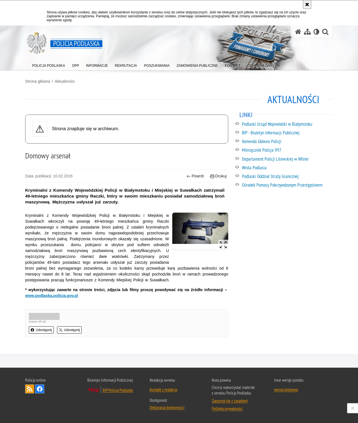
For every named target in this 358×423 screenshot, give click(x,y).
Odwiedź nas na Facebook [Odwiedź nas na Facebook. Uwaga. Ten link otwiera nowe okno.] (39, 388)
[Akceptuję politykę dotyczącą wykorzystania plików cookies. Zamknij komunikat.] (307, 4)
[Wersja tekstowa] (316, 31)
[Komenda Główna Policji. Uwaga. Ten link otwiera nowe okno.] (287, 141)
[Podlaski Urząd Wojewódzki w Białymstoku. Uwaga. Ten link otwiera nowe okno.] (287, 124)
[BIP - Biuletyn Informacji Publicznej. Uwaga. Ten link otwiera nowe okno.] (287, 133)
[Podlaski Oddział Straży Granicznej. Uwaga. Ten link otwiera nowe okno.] (287, 176)
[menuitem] (48, 64)
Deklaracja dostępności (167, 407)
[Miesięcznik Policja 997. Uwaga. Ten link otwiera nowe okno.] (287, 150)
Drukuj (218, 176)
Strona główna (37, 81)
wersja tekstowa (286, 389)
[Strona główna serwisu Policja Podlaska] (298, 31)
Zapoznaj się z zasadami (230, 400)
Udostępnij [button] (41, 330)
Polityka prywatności (227, 408)
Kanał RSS (29, 388)
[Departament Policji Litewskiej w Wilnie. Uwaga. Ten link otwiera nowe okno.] (287, 159)
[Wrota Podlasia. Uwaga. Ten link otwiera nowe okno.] (287, 168)
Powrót (195, 176)
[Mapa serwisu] (307, 31)
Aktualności (65, 81)
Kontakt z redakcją (163, 389)
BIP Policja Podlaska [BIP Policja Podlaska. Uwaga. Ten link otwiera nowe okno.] (118, 390)
